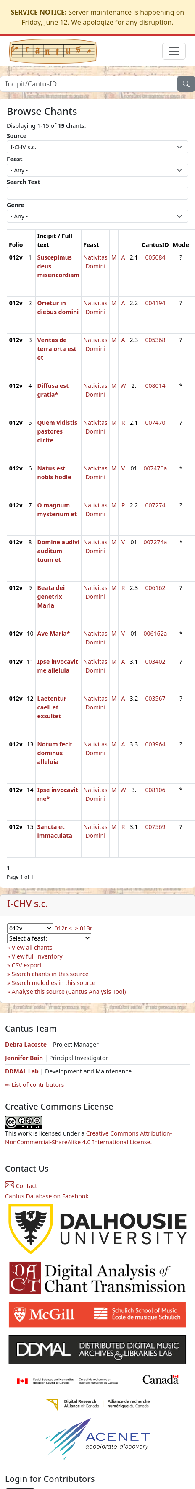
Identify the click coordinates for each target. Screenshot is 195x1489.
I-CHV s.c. (27, 903)
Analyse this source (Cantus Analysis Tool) (69, 991)
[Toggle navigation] (174, 51)
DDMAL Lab (22, 1071)
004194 (155, 303)
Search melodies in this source (53, 983)
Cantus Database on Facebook (47, 1196)
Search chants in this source (50, 974)
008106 (155, 790)
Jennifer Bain (25, 1058)
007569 (155, 827)
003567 (155, 698)
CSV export (27, 965)
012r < (63, 928)
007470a (155, 468)
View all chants (32, 947)
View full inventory (37, 956)
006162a (155, 633)
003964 (155, 744)
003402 (155, 661)
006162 (155, 588)
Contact (21, 1186)
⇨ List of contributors (34, 1085)
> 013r (83, 928)
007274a (155, 542)
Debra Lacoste (26, 1044)
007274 (155, 505)
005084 (155, 257)
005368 (155, 340)
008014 (155, 386)
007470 (155, 422)
